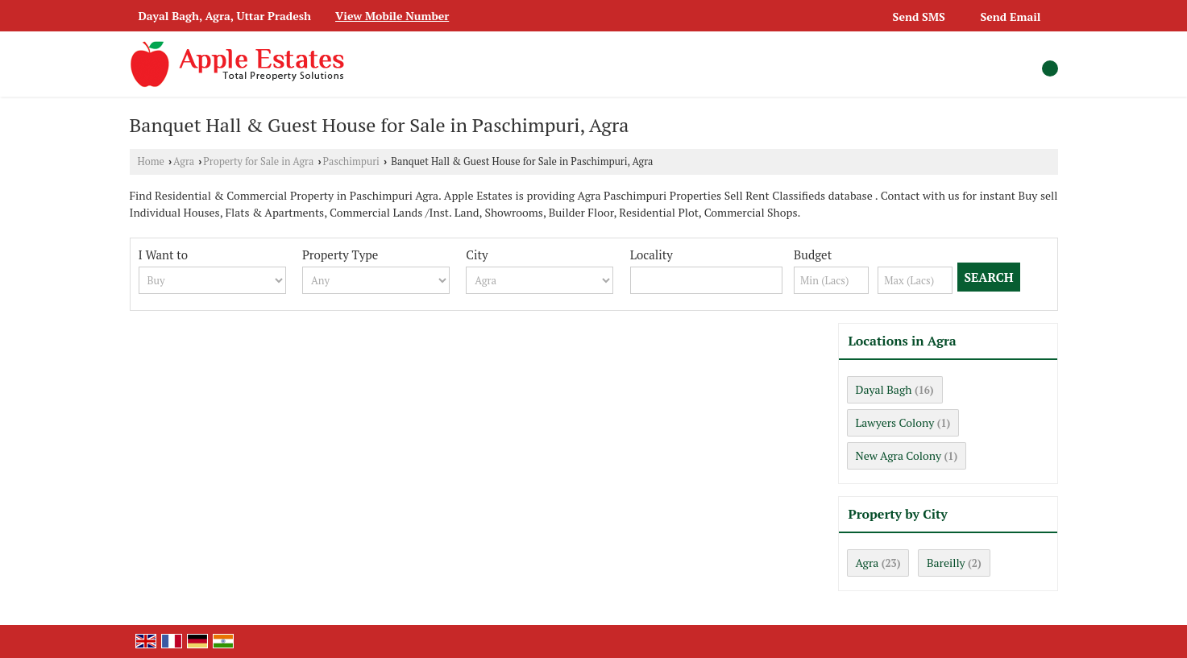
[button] (392, 15)
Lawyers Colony (895, 422)
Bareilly (946, 562)
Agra (183, 161)
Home (151, 161)
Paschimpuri (351, 161)
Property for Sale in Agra (258, 161)
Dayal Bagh (884, 389)
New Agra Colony (899, 455)
